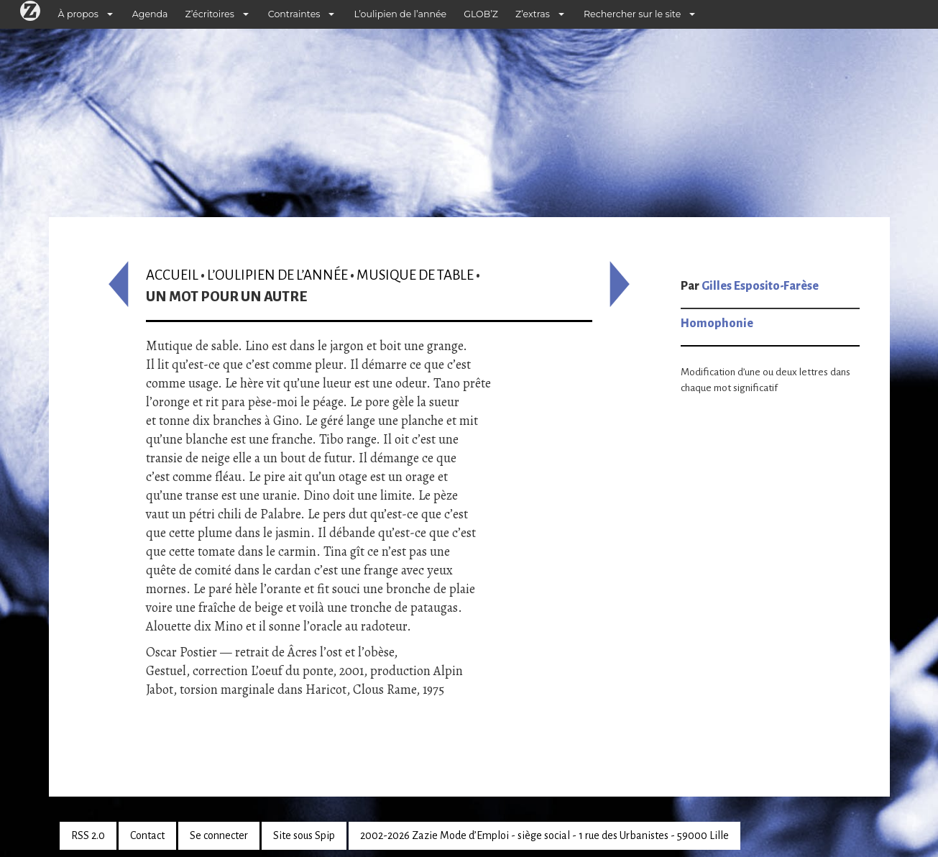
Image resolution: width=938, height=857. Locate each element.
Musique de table (415, 275)
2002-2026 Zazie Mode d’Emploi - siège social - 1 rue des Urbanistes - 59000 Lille (544, 835)
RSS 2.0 (88, 835)
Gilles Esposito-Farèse (760, 286)
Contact (147, 835)
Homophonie (717, 323)
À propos (78, 14)
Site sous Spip (304, 835)
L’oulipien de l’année (400, 14)
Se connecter (219, 835)
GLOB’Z (481, 14)
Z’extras (532, 14)
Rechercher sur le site (632, 14)
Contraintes (294, 14)
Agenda (150, 14)
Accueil (172, 275)
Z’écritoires (209, 14)
